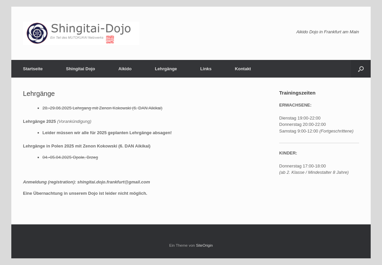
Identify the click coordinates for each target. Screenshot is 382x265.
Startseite (33, 68)
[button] (361, 69)
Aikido (125, 68)
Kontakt (243, 68)
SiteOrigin (204, 245)
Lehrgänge (166, 68)
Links (206, 68)
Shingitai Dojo (80, 68)
